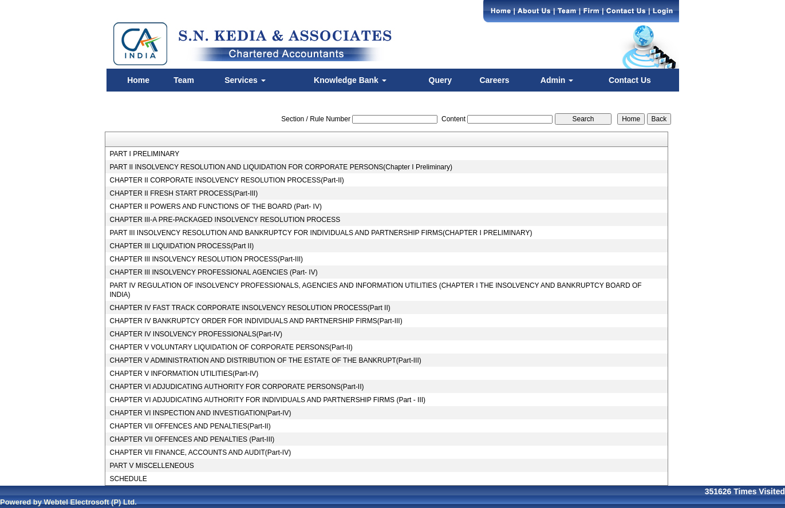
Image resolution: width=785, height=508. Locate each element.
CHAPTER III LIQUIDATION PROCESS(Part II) (181, 246)
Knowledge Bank (350, 80)
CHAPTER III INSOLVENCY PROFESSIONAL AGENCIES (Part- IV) (213, 272)
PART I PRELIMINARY (144, 154)
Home (138, 80)
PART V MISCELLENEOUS (151, 466)
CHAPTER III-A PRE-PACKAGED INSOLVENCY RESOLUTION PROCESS (224, 220)
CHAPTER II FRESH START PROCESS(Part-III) (183, 193)
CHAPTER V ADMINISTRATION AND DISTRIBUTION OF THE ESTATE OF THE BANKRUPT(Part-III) (265, 360)
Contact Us (630, 80)
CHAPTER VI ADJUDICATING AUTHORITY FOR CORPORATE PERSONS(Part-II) (236, 387)
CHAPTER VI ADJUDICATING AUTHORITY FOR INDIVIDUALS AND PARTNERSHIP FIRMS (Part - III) (267, 400)
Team (183, 80)
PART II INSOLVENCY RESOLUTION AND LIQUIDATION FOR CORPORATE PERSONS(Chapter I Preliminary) (280, 167)
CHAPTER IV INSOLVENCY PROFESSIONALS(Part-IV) (195, 334)
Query (440, 80)
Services (245, 80)
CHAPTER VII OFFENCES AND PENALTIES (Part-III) (191, 439)
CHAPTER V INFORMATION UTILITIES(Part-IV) (183, 374)
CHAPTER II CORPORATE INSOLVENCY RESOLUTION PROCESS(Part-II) (226, 180)
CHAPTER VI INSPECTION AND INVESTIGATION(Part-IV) (200, 413)
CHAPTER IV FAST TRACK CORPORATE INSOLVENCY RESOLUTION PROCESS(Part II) (249, 308)
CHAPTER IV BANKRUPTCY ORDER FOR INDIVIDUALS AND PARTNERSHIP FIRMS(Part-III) (255, 321)
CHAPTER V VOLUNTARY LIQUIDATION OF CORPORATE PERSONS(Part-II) (230, 347)
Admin (557, 80)
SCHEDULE (128, 479)
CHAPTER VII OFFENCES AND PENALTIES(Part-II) (189, 426)
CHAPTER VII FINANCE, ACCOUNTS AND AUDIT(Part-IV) (200, 453)
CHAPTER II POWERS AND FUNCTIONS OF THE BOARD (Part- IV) (215, 207)
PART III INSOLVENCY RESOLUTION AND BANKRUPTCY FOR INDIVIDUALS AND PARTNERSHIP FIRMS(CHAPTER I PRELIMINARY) (320, 233)
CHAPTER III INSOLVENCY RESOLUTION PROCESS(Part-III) (206, 259)
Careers (494, 80)
